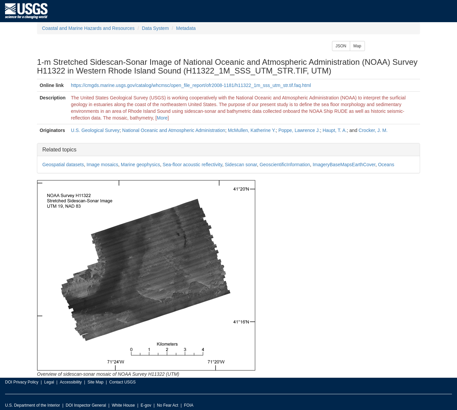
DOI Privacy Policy (21, 382)
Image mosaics (102, 164)
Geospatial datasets (63, 164)
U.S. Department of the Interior (32, 405)
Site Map (95, 382)
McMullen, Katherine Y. (252, 130)
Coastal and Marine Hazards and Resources (88, 28)
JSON (341, 46)
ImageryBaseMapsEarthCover (344, 164)
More (162, 118)
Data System (155, 28)
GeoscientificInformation (284, 164)
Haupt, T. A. (335, 130)
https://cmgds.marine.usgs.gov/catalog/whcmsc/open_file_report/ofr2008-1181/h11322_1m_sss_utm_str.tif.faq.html (191, 85)
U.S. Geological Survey (95, 130)
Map (357, 46)
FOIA (189, 405)
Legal (49, 382)
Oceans (386, 164)
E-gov (146, 405)
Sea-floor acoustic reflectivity (192, 164)
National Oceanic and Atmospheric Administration (173, 130)
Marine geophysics (140, 164)
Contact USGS (122, 382)
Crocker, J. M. (373, 130)
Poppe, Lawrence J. (299, 130)
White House (123, 405)
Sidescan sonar (241, 164)
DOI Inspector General (86, 405)
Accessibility (71, 382)
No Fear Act (167, 405)
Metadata (186, 28)
